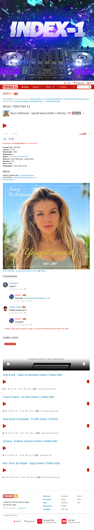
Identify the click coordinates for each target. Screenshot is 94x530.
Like (5, 139)
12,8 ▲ (31, 433)
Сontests (64, 87)
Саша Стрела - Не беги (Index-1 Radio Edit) (28, 397)
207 (23, 433)
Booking (25, 87)
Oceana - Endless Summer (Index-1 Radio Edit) (30, 441)
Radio (79, 496)
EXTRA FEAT (10, 344)
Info (78, 503)
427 (24, 477)
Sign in (18, 521)
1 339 (7, 477)
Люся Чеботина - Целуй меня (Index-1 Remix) (20, 271)
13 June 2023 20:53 (22, 325)
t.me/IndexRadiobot (26, 175)
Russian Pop (23, 156)
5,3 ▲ (29, 389)
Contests (64, 503)
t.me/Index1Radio (52, 101)
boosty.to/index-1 (36, 99)
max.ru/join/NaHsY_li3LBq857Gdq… (29, 101)
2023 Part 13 (21, 106)
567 (6, 411)
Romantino (13, 283)
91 (21, 389)
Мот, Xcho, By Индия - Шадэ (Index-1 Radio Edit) (31, 463)
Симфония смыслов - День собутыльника (46, 359)
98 (5, 389)
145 (22, 411)
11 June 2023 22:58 (16, 313)
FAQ (91, 83)
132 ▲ (76, 113)
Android (47, 522)
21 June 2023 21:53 (16, 289)
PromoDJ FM (18, 143)
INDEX (8, 93)
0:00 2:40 (10, 133)
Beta (79, 499)
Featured (37, 87)
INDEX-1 (43, 271)
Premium (46, 496)
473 (6, 455)
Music (51, 87)
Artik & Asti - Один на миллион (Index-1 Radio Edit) (32, 374)
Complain (47, 509)
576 (6, 433)
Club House (13, 156)
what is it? (22, 508)
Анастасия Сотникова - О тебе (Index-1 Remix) (30, 419)
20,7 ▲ (32, 477)
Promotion (47, 499)
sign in (32, 329)
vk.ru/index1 (8, 99)
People (63, 506)
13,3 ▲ (31, 411)
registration (30, 521)
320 (34, 388)
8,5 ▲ (31, 455)
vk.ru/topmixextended (53, 99)
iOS (55, 522)
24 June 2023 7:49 (21, 301)
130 (22, 455)
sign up (14, 329)
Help (45, 503)
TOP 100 (64, 509)
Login (68, 83)
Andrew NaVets (15, 307)
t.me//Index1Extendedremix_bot (76, 99)
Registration (80, 83)
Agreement (47, 506)
